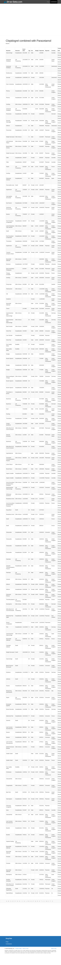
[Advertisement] (13, 20)
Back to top (53, 948)
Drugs (48, 1)
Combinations (54, 1)
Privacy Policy (18, 948)
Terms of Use (25, 948)
